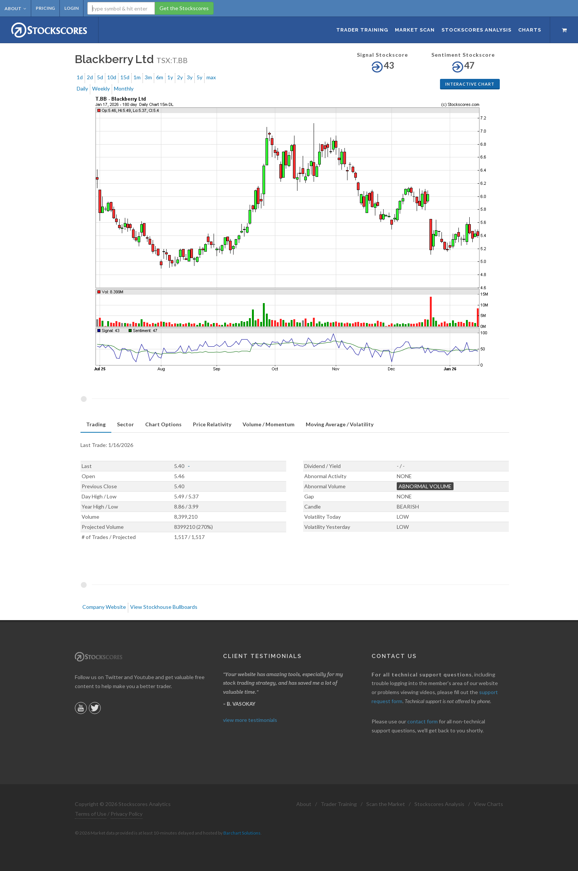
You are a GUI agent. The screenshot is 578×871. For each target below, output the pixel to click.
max (211, 77)
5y (199, 77)
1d (80, 77)
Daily (82, 88)
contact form (422, 721)
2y (180, 77)
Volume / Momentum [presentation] (268, 424)
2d (90, 77)
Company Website (104, 607)
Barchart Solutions (242, 833)
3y (190, 77)
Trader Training (339, 804)
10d (111, 77)
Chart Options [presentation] (163, 424)
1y (170, 77)
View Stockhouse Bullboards (163, 607)
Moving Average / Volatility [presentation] (339, 424)
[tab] (95, 424)
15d (124, 77)
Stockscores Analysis (439, 804)
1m (137, 77)
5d (100, 77)
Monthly (124, 88)
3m (148, 77)
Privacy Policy (127, 814)
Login (71, 8)
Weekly (101, 88)
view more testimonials (250, 720)
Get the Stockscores (184, 8)
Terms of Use (90, 814)
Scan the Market (385, 804)
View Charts (488, 804)
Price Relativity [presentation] (212, 424)
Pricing (45, 8)
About (15, 8)
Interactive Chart (470, 84)
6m (159, 77)
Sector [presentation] (125, 424)
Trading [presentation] (96, 424)
